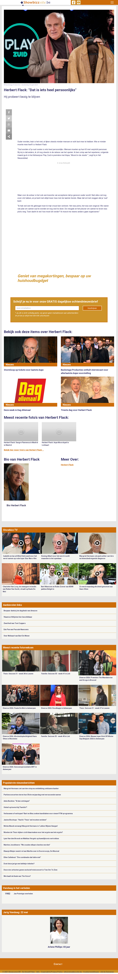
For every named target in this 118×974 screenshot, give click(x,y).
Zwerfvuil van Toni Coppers (15, 623)
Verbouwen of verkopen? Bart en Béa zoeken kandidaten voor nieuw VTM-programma (38, 813)
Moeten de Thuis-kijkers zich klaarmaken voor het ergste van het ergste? (33, 832)
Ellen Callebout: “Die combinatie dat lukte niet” (22, 857)
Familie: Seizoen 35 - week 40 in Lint (55, 736)
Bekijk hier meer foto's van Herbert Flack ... (24, 450)
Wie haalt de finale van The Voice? (17, 876)
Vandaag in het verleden (16, 888)
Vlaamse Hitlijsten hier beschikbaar (18, 617)
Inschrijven (92, 308)
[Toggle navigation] (112, 2)
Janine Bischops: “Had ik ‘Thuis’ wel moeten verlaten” (25, 820)
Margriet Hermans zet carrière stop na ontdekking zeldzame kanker (31, 788)
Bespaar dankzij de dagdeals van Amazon (20, 611)
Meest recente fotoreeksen (18, 647)
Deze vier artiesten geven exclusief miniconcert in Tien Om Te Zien (30, 870)
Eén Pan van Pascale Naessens (16, 629)
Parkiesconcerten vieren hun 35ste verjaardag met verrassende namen (32, 795)
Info (37, 972)
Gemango (110, 972)
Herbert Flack (67, 465)
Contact (58, 964)
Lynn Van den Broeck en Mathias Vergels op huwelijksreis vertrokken (31, 838)
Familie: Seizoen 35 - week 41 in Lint (55, 674)
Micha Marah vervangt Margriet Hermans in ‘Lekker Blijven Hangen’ (31, 826)
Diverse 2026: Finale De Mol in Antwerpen (19, 708)
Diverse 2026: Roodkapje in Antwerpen (56, 708)
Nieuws (10, 364)
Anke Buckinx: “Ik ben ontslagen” (17, 801)
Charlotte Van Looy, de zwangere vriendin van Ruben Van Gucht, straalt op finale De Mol (19, 589)
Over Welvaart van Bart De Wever (17, 636)
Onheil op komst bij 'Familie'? (15, 807)
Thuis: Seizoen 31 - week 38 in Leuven (18, 674)
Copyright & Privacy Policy (51, 972)
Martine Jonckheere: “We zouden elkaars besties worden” (27, 845)
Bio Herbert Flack (16, 505)
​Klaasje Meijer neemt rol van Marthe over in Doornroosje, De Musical (32, 851)
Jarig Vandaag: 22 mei (15, 912)
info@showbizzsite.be (73, 972)
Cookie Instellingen (91, 972)
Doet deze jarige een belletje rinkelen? (19, 864)
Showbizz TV (10, 529)
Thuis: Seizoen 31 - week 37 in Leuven (94, 708)
